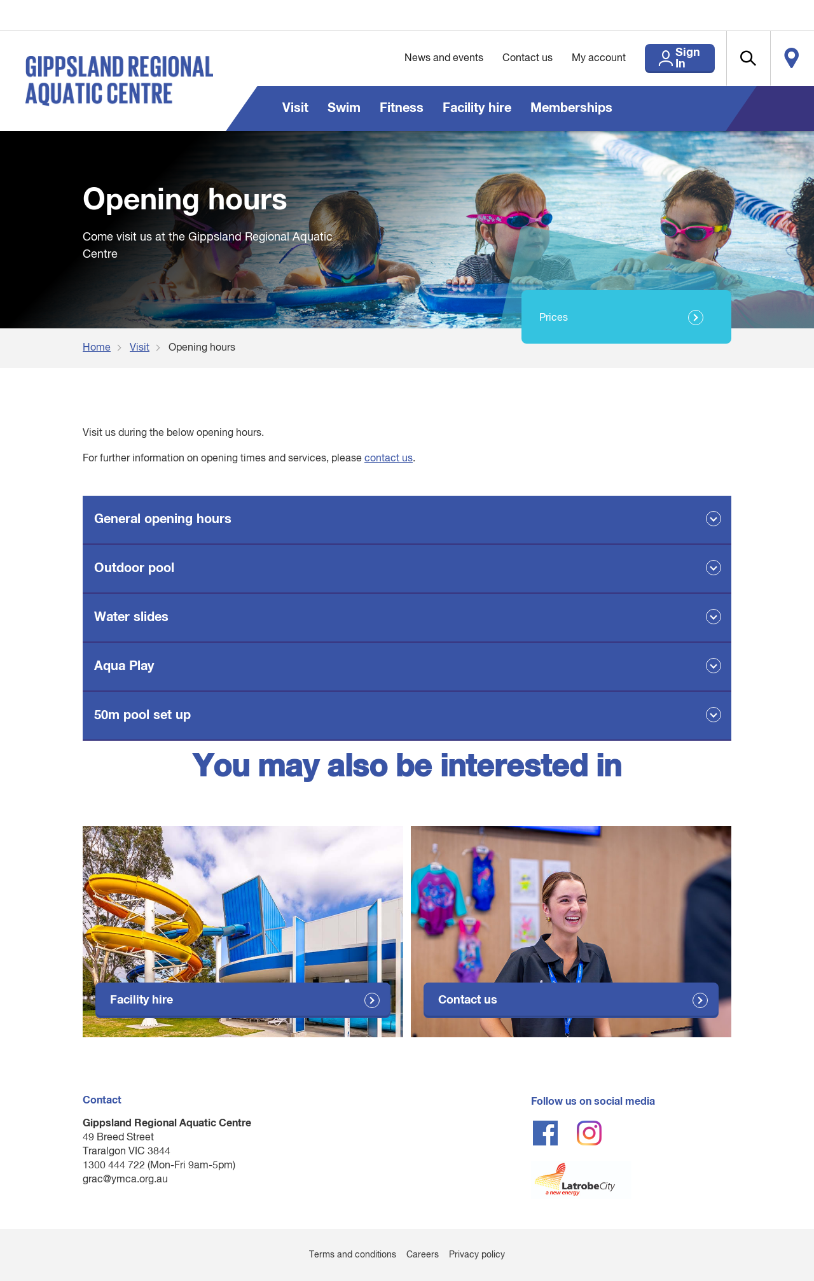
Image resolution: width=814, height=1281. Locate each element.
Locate (786, 58)
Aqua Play (124, 666)
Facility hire (477, 108)
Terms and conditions (352, 1254)
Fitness (402, 108)
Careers (422, 1254)
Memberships (571, 108)
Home (97, 348)
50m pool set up (142, 715)
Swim (344, 108)
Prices (553, 318)
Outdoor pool (134, 568)
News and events (410, 58)
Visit (295, 108)
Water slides (131, 617)
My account (566, 58)
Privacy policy (477, 1254)
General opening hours (162, 519)
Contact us (494, 58)
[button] (732, 58)
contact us (388, 459)
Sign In (661, 58)
